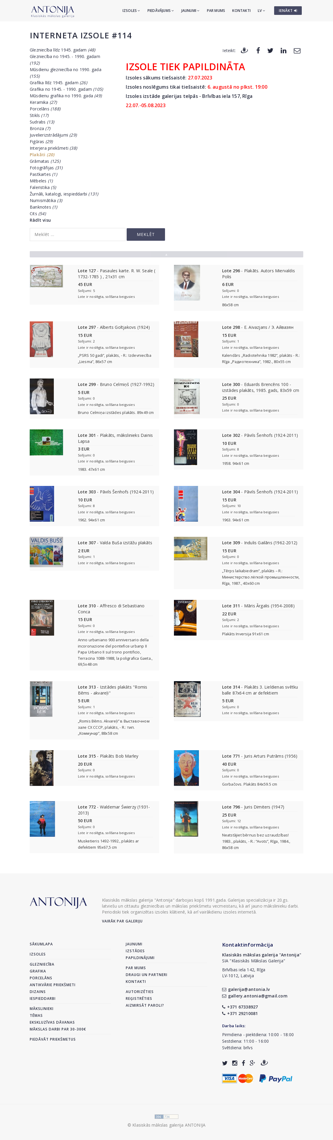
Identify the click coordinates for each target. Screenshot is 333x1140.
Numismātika (46, 200)
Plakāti (42, 154)
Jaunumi (190, 10)
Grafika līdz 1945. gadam (58, 82)
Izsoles (131, 10)
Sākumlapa (41, 944)
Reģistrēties (139, 998)
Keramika (43, 102)
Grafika (38, 971)
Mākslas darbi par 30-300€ (58, 1029)
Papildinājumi (140, 957)
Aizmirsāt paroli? (145, 1005)
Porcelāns (45, 109)
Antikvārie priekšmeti (53, 984)
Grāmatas (45, 161)
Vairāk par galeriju (122, 921)
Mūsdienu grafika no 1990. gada (66, 95)
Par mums (216, 10)
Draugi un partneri (146, 974)
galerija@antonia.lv (246, 989)
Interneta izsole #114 (81, 35)
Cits (38, 213)
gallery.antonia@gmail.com (255, 996)
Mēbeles (41, 181)
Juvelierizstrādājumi (53, 135)
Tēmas (36, 1015)
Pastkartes (43, 174)
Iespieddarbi (43, 998)
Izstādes (135, 950)
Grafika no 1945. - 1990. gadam (66, 89)
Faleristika (43, 187)
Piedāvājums (160, 10)
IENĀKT (288, 10)
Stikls (39, 115)
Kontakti (241, 10)
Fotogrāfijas (46, 168)
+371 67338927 (240, 1007)
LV (261, 10)
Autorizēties (140, 991)
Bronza (40, 128)
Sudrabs (42, 122)
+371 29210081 (240, 1013)
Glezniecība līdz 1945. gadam (62, 50)
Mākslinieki (42, 1008)
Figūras (41, 141)
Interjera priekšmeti (53, 148)
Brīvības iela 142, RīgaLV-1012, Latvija (244, 972)
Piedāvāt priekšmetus (53, 1039)
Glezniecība (42, 964)
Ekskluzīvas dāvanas (52, 1022)
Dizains (38, 991)
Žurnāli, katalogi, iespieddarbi (64, 194)
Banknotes (43, 207)
